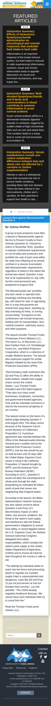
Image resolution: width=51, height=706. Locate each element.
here (16, 610)
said (16, 385)
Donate (26, 692)
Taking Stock (25, 212)
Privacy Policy (8, 668)
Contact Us (33, 668)
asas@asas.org (21, 679)
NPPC (23, 474)
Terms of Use (21, 668)
